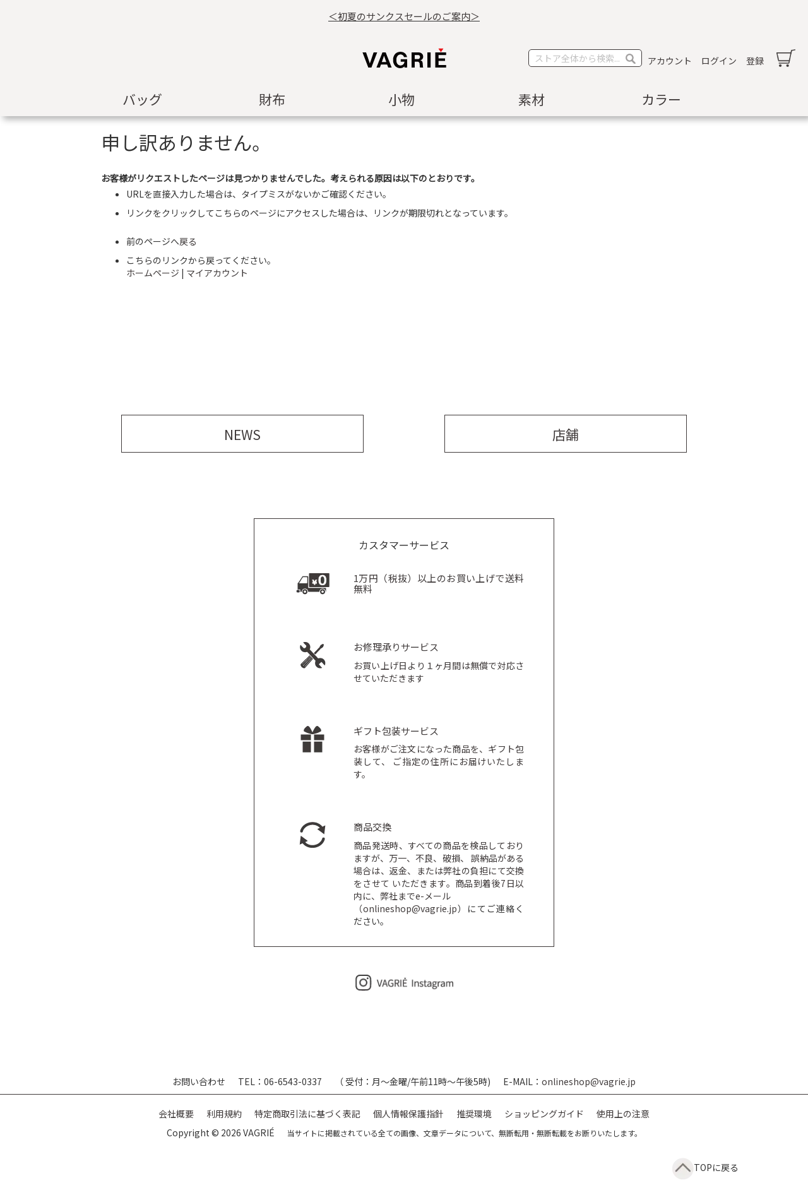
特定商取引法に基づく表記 (307, 1113)
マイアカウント (217, 272)
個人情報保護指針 (408, 1113)
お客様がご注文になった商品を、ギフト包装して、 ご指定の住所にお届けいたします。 (439, 753)
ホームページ (152, 272)
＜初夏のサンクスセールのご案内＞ (404, 16)
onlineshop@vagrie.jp (410, 908)
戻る (188, 241)
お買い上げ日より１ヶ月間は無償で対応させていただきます (439, 663)
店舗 (565, 434)
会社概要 (176, 1113)
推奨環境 (474, 1113)
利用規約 (224, 1113)
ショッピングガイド (544, 1113)
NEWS (242, 434)
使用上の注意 (623, 1113)
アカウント (670, 60)
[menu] (404, 99)
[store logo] (404, 58)
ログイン (719, 60)
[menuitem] (145, 99)
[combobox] (585, 58)
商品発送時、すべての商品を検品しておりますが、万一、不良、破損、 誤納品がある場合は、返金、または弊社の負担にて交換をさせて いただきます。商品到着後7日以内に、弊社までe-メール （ (439, 868)
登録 (755, 60)
